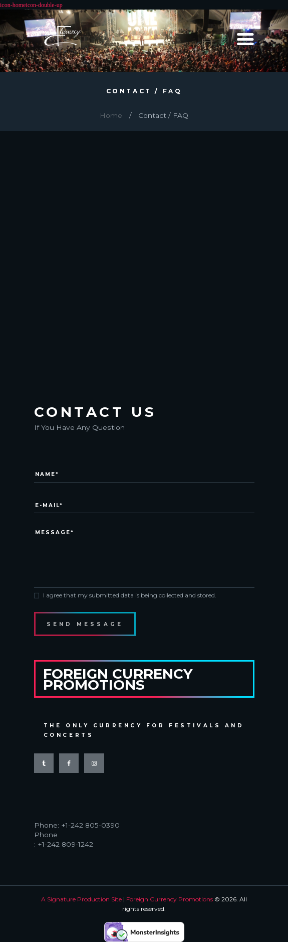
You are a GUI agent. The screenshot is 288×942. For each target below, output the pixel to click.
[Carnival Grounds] (144, 239)
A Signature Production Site (81, 899)
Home (111, 115)
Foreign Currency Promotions (169, 899)
